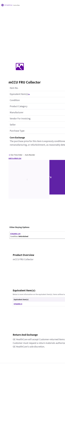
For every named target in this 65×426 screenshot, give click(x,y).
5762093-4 (18, 304)
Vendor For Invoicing (20, 118)
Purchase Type (17, 130)
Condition (15, 100)
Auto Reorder (30, 155)
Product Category (18, 106)
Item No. (14, 87)
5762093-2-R (15, 233)
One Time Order (16, 155)
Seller (13, 124)
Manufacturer (16, 112)
